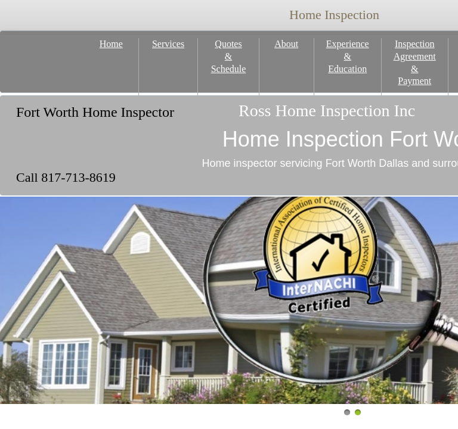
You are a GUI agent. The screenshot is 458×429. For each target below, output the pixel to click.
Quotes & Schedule (228, 56)
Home (111, 44)
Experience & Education (347, 56)
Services (168, 44)
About (286, 44)
